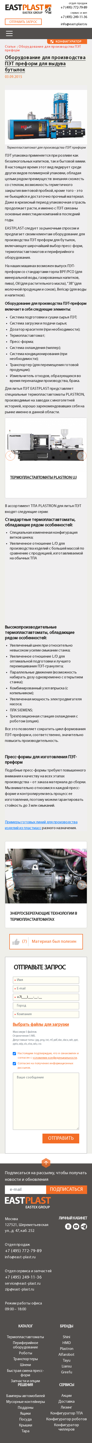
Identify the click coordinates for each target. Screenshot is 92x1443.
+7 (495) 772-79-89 (74, 8)
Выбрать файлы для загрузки (41, 1024)
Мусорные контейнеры (25, 1402)
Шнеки (25, 1365)
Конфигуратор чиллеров (66, 1427)
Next (82, 456)
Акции (66, 1396)
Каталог (25, 1326)
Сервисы (66, 1385)
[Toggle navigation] (9, 33)
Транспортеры (25, 1359)
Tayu (66, 1361)
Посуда (25, 1419)
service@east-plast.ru (22, 1284)
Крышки (25, 1425)
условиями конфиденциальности (55, 1057)
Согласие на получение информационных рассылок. (45, 1065)
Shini (66, 1337)
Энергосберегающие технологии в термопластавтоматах (43, 917)
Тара (25, 1431)
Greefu (66, 1372)
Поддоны (25, 1408)
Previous (10, 456)
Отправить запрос (23, 22)
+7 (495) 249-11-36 (74, 17)
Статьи (10, 47)
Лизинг (66, 1408)
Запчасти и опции (25, 1381)
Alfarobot (66, 1355)
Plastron (66, 1349)
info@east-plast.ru (74, 24)
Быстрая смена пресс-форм (25, 1373)
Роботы (25, 1353)
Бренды (66, 1326)
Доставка (66, 1402)
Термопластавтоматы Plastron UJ (43, 478)
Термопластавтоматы (25, 1337)
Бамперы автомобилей (25, 1396)
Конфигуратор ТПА (66, 1413)
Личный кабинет (73, 1218)
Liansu (67, 1366)
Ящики (25, 1414)
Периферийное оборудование (25, 1345)
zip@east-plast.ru (19, 1289)
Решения (25, 1385)
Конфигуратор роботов (66, 1419)
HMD (66, 1343)
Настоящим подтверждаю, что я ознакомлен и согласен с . (48, 1055)
